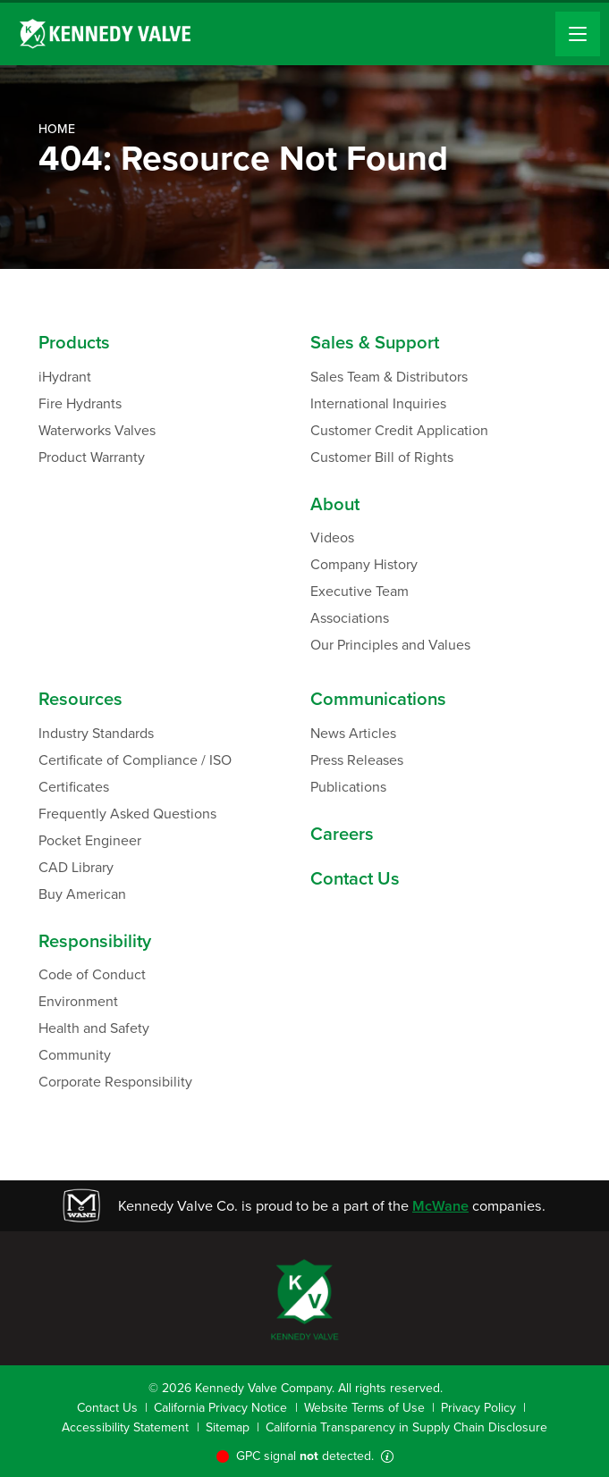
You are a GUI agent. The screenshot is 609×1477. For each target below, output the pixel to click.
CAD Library (76, 867)
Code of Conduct (92, 974)
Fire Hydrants (80, 403)
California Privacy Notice (220, 1407)
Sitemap (228, 1427)
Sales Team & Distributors (389, 376)
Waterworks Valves (97, 430)
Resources (80, 698)
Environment (78, 1001)
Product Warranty (91, 457)
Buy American (82, 894)
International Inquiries (378, 403)
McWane (440, 1205)
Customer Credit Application (399, 430)
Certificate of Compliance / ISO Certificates (135, 773)
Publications (348, 786)
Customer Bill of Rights (381, 457)
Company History (364, 564)
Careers (342, 833)
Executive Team (359, 591)
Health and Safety (93, 1028)
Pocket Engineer (89, 840)
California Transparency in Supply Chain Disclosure (406, 1427)
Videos (332, 537)
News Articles (353, 733)
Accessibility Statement (125, 1427)
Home (56, 129)
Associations (349, 618)
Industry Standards (96, 733)
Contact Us (355, 878)
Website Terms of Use (364, 1407)
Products (74, 342)
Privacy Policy (478, 1407)
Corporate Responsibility (115, 1081)
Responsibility (94, 940)
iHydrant (64, 376)
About (334, 504)
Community (74, 1055)
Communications (378, 698)
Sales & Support (374, 342)
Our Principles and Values (390, 644)
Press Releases (356, 760)
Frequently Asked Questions (127, 813)
